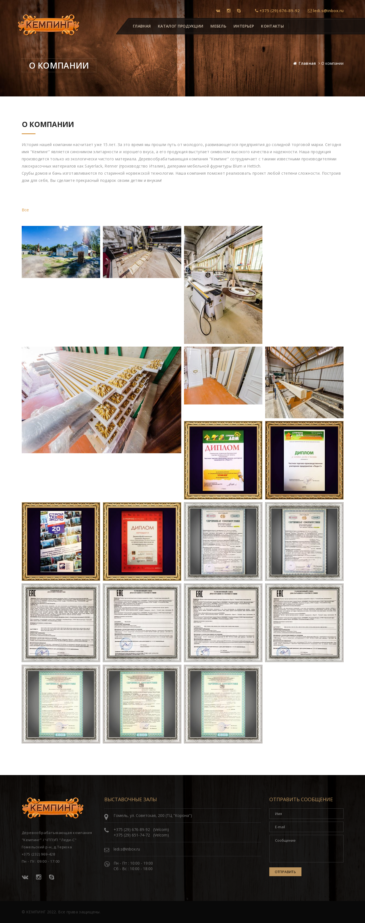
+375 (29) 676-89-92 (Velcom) (141, 829)
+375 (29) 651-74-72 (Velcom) (141, 835)
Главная (307, 63)
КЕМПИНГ (36, 911)
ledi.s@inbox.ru (326, 10)
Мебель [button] (218, 26)
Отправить (285, 871)
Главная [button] (142, 26)
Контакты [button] (272, 26)
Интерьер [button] (244, 26)
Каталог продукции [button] (180, 26)
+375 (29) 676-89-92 (277, 10)
